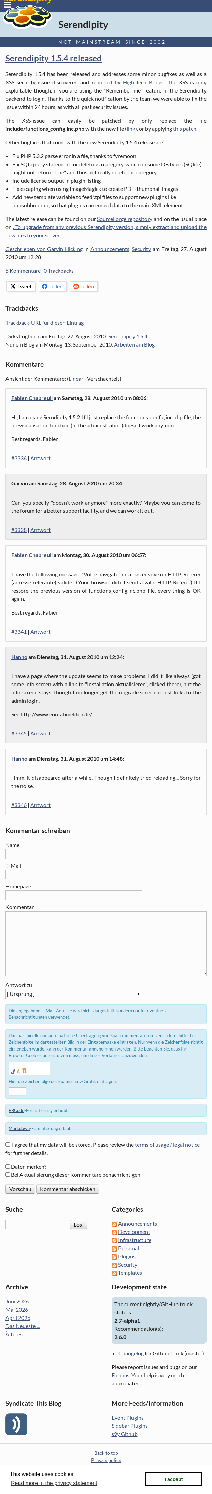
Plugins (127, 1256)
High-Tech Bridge (143, 82)
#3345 (19, 733)
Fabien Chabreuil (32, 398)
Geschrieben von (26, 248)
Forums (120, 1375)
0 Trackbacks (59, 270)
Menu (7, 5)
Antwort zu (18, 985)
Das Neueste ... (22, 1326)
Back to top (106, 1453)
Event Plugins (128, 1417)
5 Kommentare (23, 270)
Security (141, 248)
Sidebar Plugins (130, 1425)
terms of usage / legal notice (167, 1144)
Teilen (52, 286)
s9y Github (125, 1433)
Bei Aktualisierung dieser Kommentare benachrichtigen (75, 1174)
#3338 (19, 529)
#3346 (19, 805)
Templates (130, 1272)
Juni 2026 (17, 1301)
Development (134, 1231)
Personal (128, 1248)
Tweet (21, 286)
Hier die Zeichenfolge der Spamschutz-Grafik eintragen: (63, 1081)
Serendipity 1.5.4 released (53, 58)
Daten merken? (28, 1166)
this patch (184, 128)
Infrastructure (134, 1240)
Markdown (19, 1128)
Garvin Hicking (65, 248)
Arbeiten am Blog (134, 344)
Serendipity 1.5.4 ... (130, 336)
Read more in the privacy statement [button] (54, 1483)
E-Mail (13, 865)
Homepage (18, 886)
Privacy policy (106, 1460)
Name (12, 845)
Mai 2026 (16, 1309)
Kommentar (19, 907)
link (131, 128)
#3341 (19, 631)
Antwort (40, 458)
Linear (76, 378)
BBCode (16, 1110)
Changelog (131, 1353)
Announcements (109, 248)
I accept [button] (174, 1479)
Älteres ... (16, 1334)
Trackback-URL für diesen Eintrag (44, 322)
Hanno (19, 656)
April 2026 (17, 1317)
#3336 (19, 458)
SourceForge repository (124, 218)
